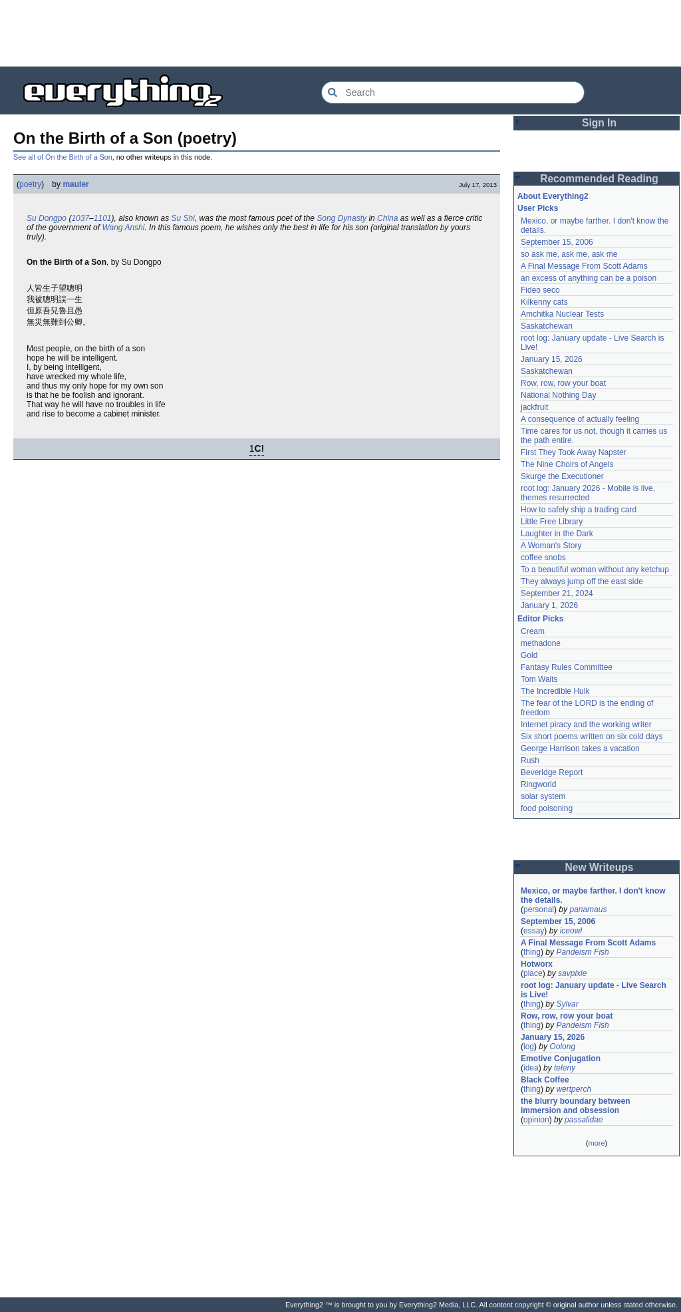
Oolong (562, 1046)
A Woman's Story (551, 545)
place (533, 973)
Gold (529, 655)
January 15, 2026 (552, 359)
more (596, 1143)
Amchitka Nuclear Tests (562, 314)
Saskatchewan (547, 326)
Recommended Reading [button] (599, 178)
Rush (530, 760)
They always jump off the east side (582, 581)
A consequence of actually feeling (580, 419)
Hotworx (537, 964)
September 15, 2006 (557, 242)
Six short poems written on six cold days (591, 736)
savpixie (572, 973)
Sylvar (567, 1004)
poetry (30, 184)
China (387, 218)
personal (538, 909)
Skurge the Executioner (562, 476)
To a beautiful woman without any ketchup (595, 569)
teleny (564, 1067)
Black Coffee (545, 1079)
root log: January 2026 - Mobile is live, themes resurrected (588, 493)
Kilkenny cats (544, 302)
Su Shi (183, 218)
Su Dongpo (47, 218)
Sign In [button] (599, 122)
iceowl (571, 930)
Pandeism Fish (582, 952)
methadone (541, 643)
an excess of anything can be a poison (588, 278)
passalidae (584, 1119)
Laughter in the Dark (557, 533)
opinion (536, 1119)
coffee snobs (543, 557)
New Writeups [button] (599, 867)
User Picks (537, 208)
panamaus (588, 909)
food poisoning (547, 808)
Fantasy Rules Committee (567, 667)
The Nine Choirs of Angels (567, 464)
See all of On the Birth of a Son (62, 157)
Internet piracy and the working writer (586, 724)
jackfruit (534, 407)
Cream (533, 631)
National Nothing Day (558, 395)
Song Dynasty (341, 218)
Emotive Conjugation (561, 1058)
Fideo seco (540, 290)
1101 (103, 218)
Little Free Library (552, 521)
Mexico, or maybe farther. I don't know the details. (593, 895)
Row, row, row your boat (563, 383)
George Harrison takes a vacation (580, 748)
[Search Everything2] (453, 92)
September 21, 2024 (557, 593)
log (528, 1046)
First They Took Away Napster (573, 452)
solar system (543, 796)
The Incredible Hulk (555, 691)
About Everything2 (553, 196)
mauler (75, 184)
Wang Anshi (123, 227)
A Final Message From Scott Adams (584, 266)
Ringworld (538, 784)
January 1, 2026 (549, 605)
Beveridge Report (552, 772)
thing (532, 952)
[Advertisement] (340, 33)
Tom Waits (539, 679)
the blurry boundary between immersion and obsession (575, 1105)
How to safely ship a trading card (578, 509)
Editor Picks (540, 618)
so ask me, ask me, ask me (569, 254)
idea (531, 1067)
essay (533, 930)
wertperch (573, 1089)
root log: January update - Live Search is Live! (593, 990)
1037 (80, 218)
